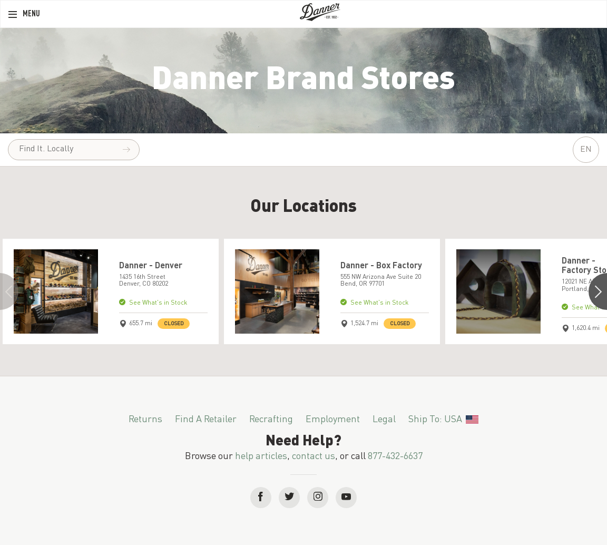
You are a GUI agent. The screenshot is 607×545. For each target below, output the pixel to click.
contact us (313, 456)
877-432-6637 (395, 456)
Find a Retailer (206, 419)
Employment (333, 419)
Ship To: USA (443, 419)
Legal (384, 419)
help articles (261, 456)
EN (586, 149)
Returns (145, 419)
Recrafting (271, 419)
